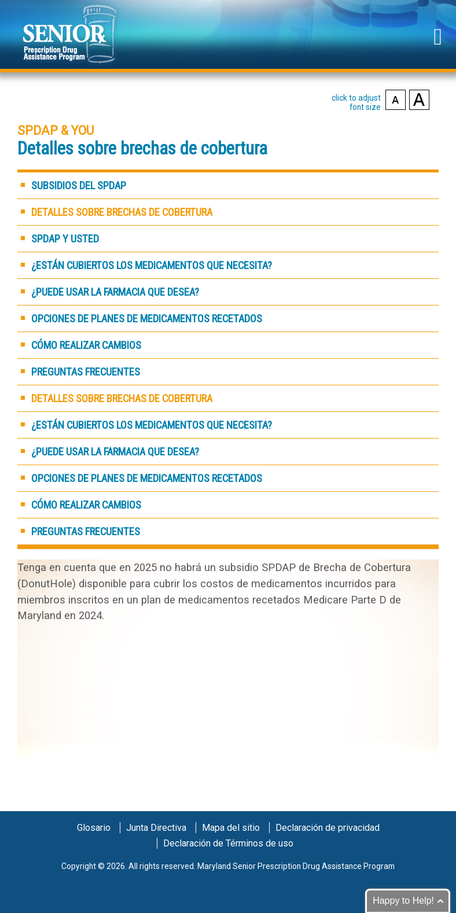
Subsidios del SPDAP (78, 185)
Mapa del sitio (231, 827)
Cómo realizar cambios (86, 345)
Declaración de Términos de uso (228, 843)
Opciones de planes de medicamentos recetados (146, 318)
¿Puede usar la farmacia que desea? (115, 292)
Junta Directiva (156, 827)
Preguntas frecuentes (85, 372)
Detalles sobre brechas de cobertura (121, 212)
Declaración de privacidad (327, 827)
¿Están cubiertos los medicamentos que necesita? (151, 265)
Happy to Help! (403, 900)
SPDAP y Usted (65, 239)
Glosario (94, 827)
